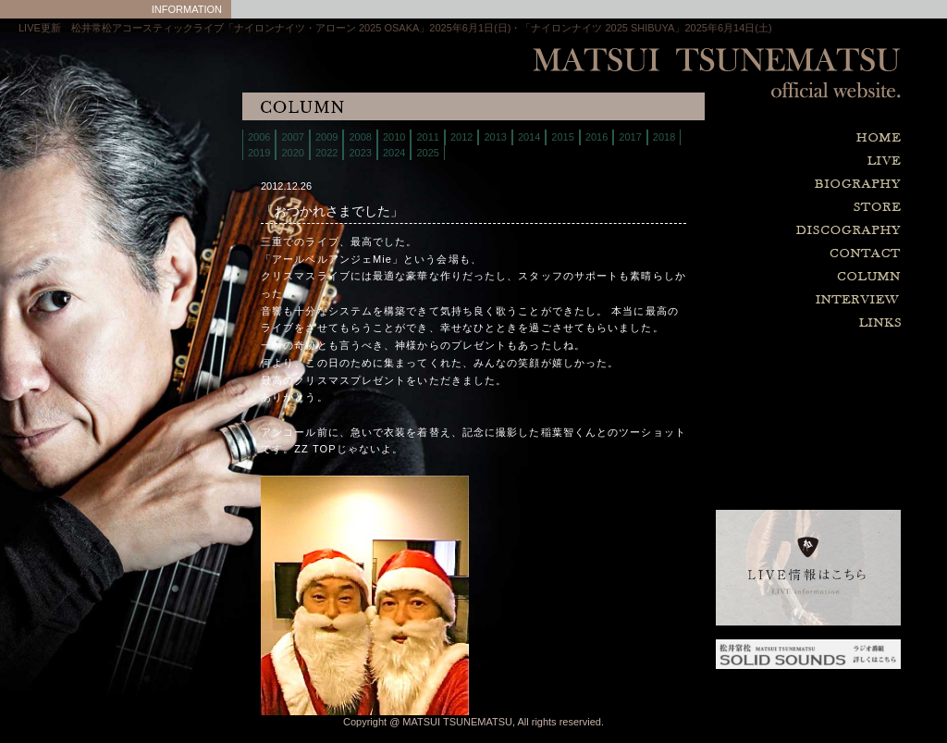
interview (762, 300)
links (762, 323)
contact (762, 254)
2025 (427, 152)
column (762, 277)
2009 (326, 136)
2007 (292, 136)
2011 (427, 136)
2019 (259, 152)
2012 (461, 136)
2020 (292, 152)
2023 (360, 152)
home (762, 138)
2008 (360, 136)
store (762, 207)
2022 (326, 152)
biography (762, 184)
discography (762, 230)
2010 (394, 136)
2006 (259, 136)
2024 (394, 152)
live (762, 161)
